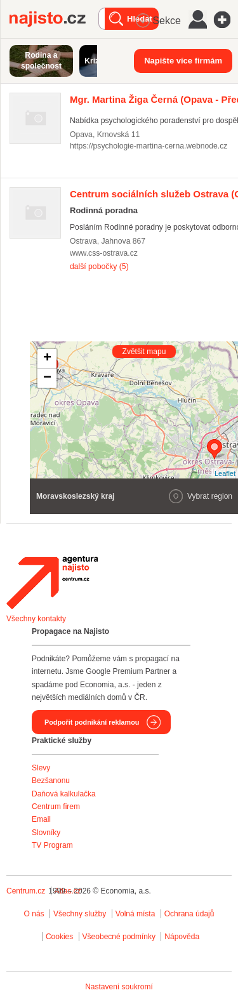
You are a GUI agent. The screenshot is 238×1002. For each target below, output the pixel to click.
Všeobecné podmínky (119, 936)
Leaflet (225, 473)
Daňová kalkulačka (64, 793)
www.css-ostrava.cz (104, 253)
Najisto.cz (54, 19)
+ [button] (47, 358)
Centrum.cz (25, 891)
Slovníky (46, 832)
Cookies (59, 936)
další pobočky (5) (99, 266)
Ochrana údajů (189, 913)
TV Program (52, 845)
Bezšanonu (51, 780)
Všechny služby (81, 913)
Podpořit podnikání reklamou (91, 722)
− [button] (47, 378)
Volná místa (135, 913)
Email (41, 819)
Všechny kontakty (36, 618)
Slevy (41, 767)
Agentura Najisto (52, 582)
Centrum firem (56, 806)
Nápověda (181, 936)
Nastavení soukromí (119, 986)
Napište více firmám (183, 60)
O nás (34, 913)
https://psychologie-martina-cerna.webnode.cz (148, 146)
